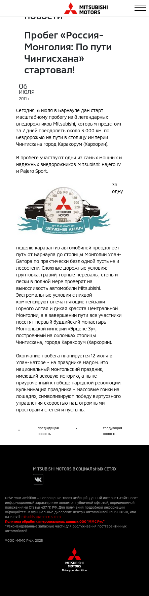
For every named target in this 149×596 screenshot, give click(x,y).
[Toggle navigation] (140, 8)
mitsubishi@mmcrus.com (41, 517)
